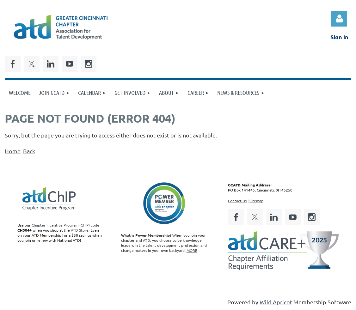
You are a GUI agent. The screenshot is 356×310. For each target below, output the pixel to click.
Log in (339, 19)
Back (29, 151)
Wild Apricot (276, 302)
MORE (192, 250)
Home (13, 151)
